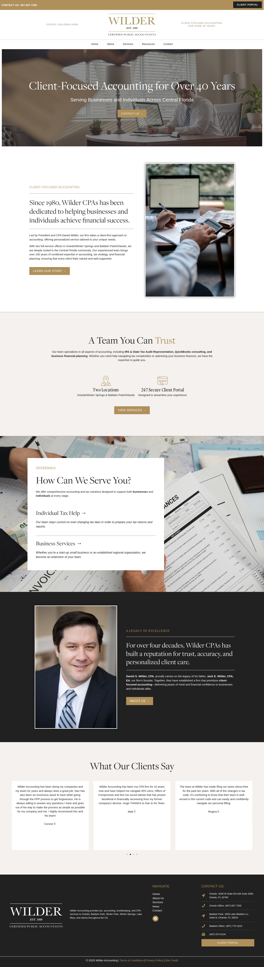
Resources (148, 44)
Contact (168, 44)
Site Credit (171, 960)
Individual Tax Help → (61, 513)
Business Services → (59, 543)
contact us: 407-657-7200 (19, 5)
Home (94, 44)
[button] (11, 815)
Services (128, 44)
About (110, 44)
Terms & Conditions (132, 960)
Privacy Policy (154, 960)
